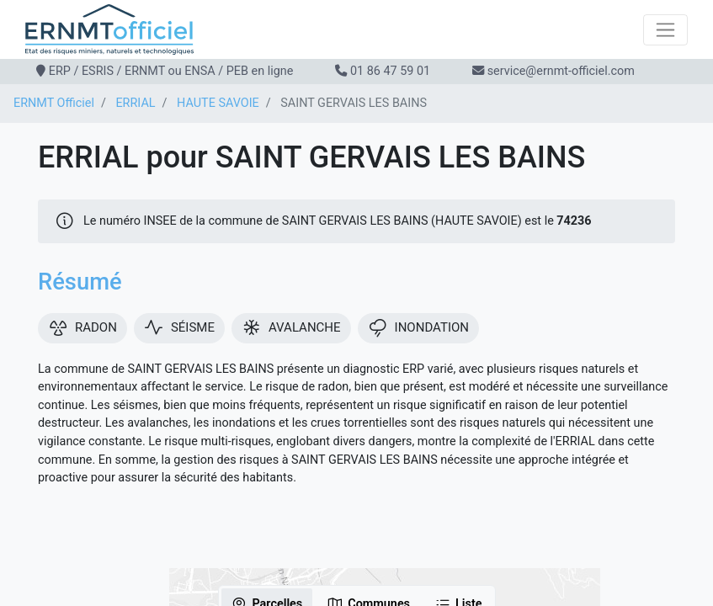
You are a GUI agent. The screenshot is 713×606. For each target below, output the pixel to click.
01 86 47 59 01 (390, 71)
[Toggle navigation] (665, 29)
